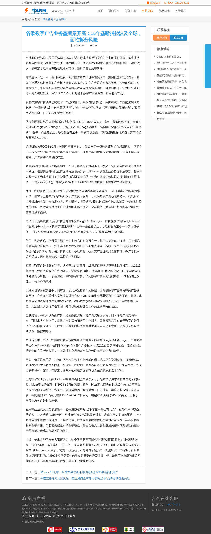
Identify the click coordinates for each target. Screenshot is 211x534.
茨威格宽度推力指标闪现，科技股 (172, 76)
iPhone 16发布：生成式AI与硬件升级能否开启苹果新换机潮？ (79, 472)
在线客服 (153, 2)
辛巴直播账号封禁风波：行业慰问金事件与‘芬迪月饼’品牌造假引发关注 (85, 478)
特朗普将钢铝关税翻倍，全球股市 (172, 70)
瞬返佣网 (48, 19)
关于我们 (180, 10)
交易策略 (147, 10)
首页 (100, 10)
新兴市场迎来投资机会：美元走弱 (172, 113)
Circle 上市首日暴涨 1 (169, 56)
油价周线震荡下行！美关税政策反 (172, 82)
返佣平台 (114, 10)
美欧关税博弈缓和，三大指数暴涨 (172, 95)
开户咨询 (162, 37)
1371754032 (173, 504)
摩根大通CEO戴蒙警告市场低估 (172, 107)
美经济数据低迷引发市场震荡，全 (172, 63)
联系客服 (179, 37)
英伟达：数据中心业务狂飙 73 (172, 88)
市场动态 (164, 10)
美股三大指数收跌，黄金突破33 (172, 101)
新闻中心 (130, 10)
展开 (208, 65)
